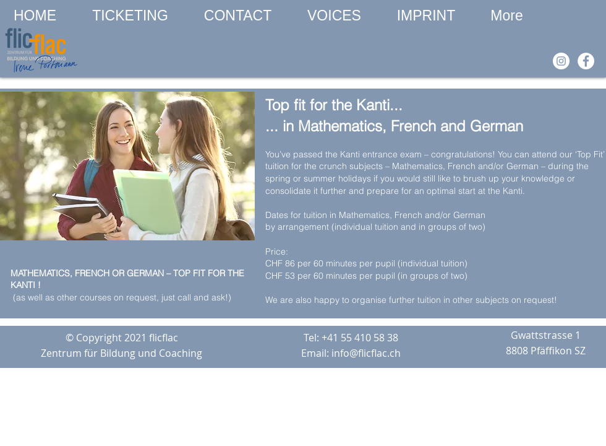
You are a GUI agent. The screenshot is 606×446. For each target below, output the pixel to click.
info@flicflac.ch (366, 353)
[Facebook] (586, 61)
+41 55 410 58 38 (360, 337)
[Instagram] (561, 61)
